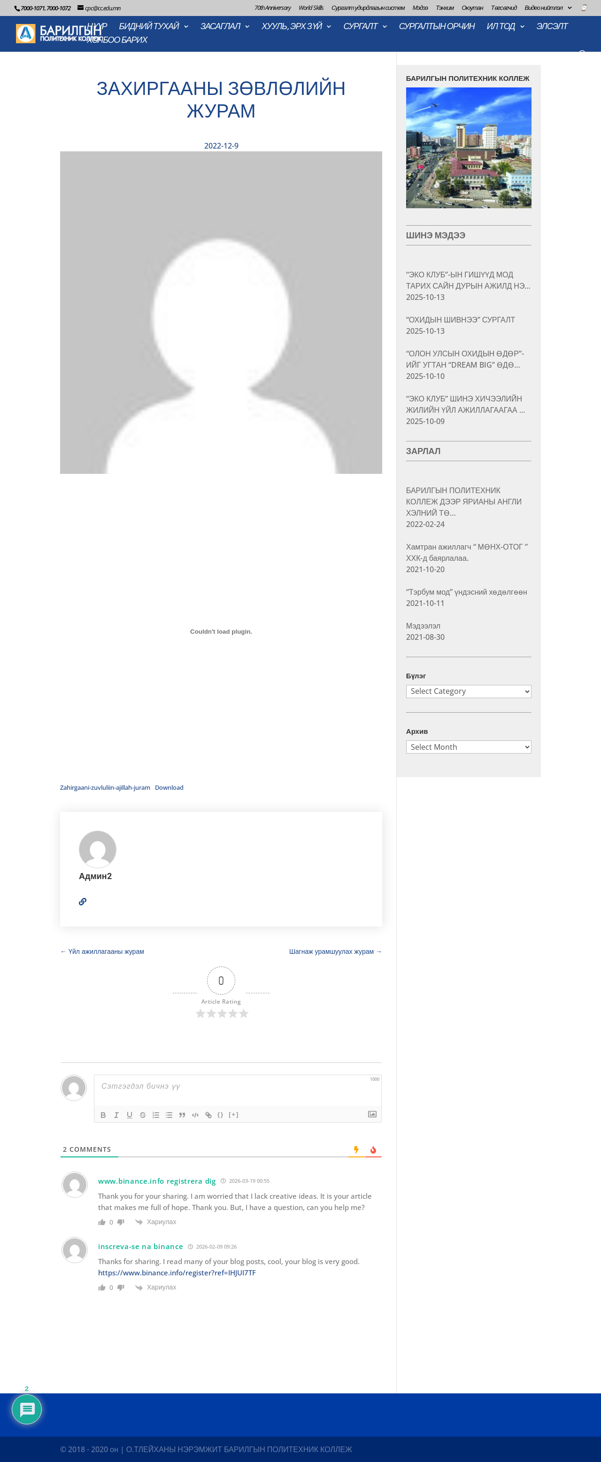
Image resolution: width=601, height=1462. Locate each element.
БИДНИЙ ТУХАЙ (149, 27)
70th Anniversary (272, 8)
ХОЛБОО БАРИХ (117, 41)
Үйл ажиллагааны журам (102, 951)
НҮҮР (97, 27)
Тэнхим (445, 8)
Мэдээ (420, 8)
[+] (234, 1114)
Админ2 (95, 876)
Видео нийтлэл (543, 8)
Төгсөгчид (504, 8)
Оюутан (472, 8)
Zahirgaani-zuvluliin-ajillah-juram (105, 787)
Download (169, 787)
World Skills (311, 8)
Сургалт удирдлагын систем (368, 8)
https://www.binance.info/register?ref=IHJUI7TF (177, 1272)
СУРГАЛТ (360, 27)
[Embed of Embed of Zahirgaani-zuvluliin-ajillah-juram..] (221, 632)
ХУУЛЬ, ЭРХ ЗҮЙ (292, 27)
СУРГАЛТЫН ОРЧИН (437, 27)
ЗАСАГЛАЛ (220, 27)
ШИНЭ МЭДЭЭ (436, 235)
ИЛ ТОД (501, 27)
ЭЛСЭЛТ (552, 27)
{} (220, 1114)
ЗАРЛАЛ (423, 451)
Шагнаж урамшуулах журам (335, 951)
